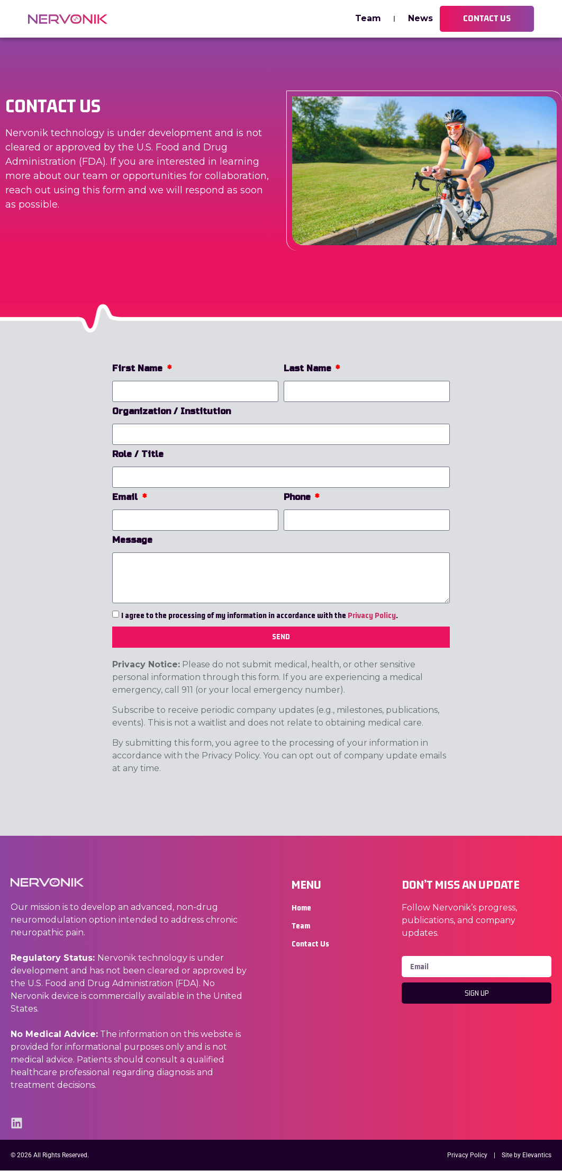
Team (367, 19)
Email (126, 497)
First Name (138, 368)
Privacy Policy (372, 615)
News (419, 19)
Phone (298, 497)
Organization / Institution (171, 411)
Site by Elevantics (526, 1155)
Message (132, 540)
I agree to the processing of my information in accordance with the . (259, 615)
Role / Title (138, 454)
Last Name (309, 368)
